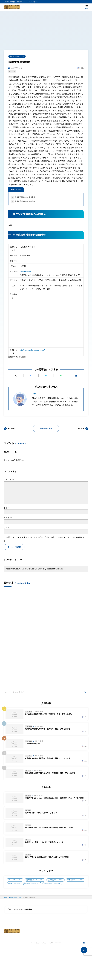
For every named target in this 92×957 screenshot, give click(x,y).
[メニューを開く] (86, 7)
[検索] (85, 694)
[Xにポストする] (15, 376)
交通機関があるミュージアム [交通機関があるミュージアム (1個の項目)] (37, 883)
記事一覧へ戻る (46, 429)
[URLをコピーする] (76, 376)
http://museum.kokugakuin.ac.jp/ (33, 351)
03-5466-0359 (26, 272)
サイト (6, 528)
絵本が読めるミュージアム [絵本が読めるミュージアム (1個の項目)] (17, 887)
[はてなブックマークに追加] (46, 376)
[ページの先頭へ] (84, 950)
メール (8, 518)
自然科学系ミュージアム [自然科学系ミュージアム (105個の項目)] (57, 887)
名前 (7, 508)
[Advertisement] (46, 28)
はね (34, 394)
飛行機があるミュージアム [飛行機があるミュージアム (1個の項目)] (17, 891)
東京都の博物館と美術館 (18, 56)
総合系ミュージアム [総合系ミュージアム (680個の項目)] (37, 887)
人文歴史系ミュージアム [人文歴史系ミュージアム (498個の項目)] (60, 883)
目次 (16, 190)
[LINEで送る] (61, 376)
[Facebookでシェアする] (30, 376)
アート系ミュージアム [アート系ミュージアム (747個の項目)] (16, 883)
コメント (9, 480)
